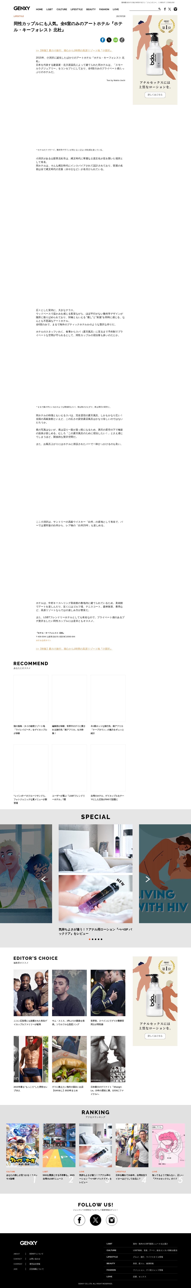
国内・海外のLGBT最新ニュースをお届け (137, 1244)
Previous (43, 879)
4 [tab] (98, 939)
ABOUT (163, 2)
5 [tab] (101, 939)
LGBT (49, 9)
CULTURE (62, 9)
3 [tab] (95, 939)
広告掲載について (29, 1269)
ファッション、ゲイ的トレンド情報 (135, 1270)
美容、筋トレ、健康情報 (130, 1263)
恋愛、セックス (126, 1277)
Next (148, 879)
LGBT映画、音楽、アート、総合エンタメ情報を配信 (142, 1250)
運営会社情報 (27, 1264)
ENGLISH (170, 2)
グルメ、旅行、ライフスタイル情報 (135, 1257)
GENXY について (28, 1254)
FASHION (104, 9)
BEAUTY (91, 9)
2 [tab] (92, 939)
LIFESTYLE (77, 9)
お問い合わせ (27, 1259)
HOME (39, 9)
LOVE (116, 9)
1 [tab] (89, 939)
